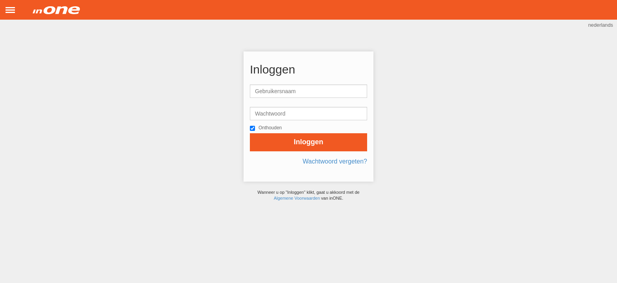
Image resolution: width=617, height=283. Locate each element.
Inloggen (308, 142)
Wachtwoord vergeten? (335, 161)
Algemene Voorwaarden (297, 198)
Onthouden (270, 127)
